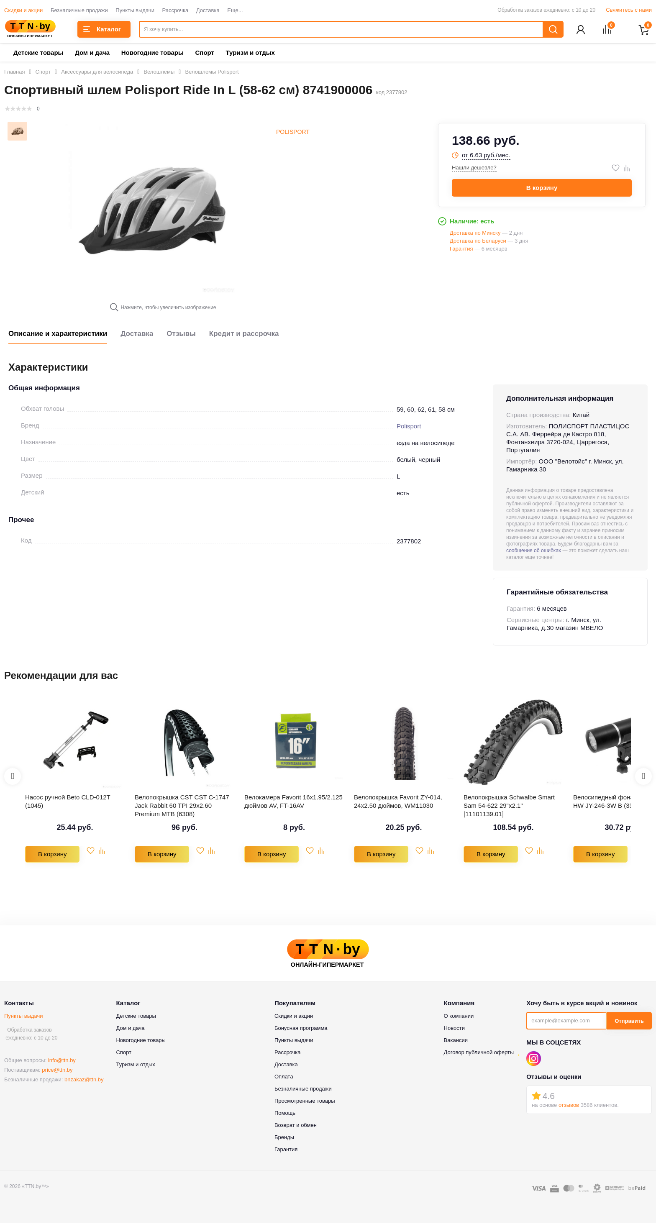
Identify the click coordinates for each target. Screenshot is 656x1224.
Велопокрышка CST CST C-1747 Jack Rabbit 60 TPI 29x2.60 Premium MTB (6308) (182, 806)
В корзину (542, 188)
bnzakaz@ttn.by (83, 1080)
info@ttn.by (62, 1061)
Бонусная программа (301, 1029)
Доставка (208, 10)
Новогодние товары (152, 53)
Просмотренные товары (304, 1102)
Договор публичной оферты (479, 1053)
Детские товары (38, 53)
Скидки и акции (23, 10)
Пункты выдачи (134, 10)
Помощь (284, 1114)
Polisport (293, 132)
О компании (459, 1017)
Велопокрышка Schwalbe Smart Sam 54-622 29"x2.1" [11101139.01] (509, 806)
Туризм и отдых (250, 53)
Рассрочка (175, 10)
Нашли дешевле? (474, 168)
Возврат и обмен (295, 1126)
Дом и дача (92, 53)
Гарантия (285, 1150)
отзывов (569, 1106)
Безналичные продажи (79, 10)
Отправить (629, 1022)
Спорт (204, 53)
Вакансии (456, 1041)
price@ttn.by (57, 1071)
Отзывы (181, 334)
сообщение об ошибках (533, 551)
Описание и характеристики (57, 334)
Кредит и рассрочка (244, 334)
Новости (454, 1029)
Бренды (284, 1138)
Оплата (283, 1077)
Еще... (235, 10)
